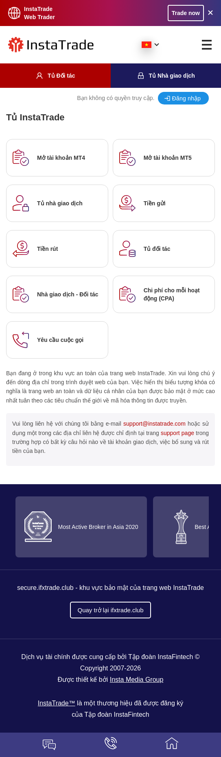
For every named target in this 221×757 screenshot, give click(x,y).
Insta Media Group (137, 679)
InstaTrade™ (56, 703)
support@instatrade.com (154, 423)
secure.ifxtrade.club (45, 587)
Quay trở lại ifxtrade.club (110, 610)
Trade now (186, 13)
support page (177, 433)
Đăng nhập (186, 98)
